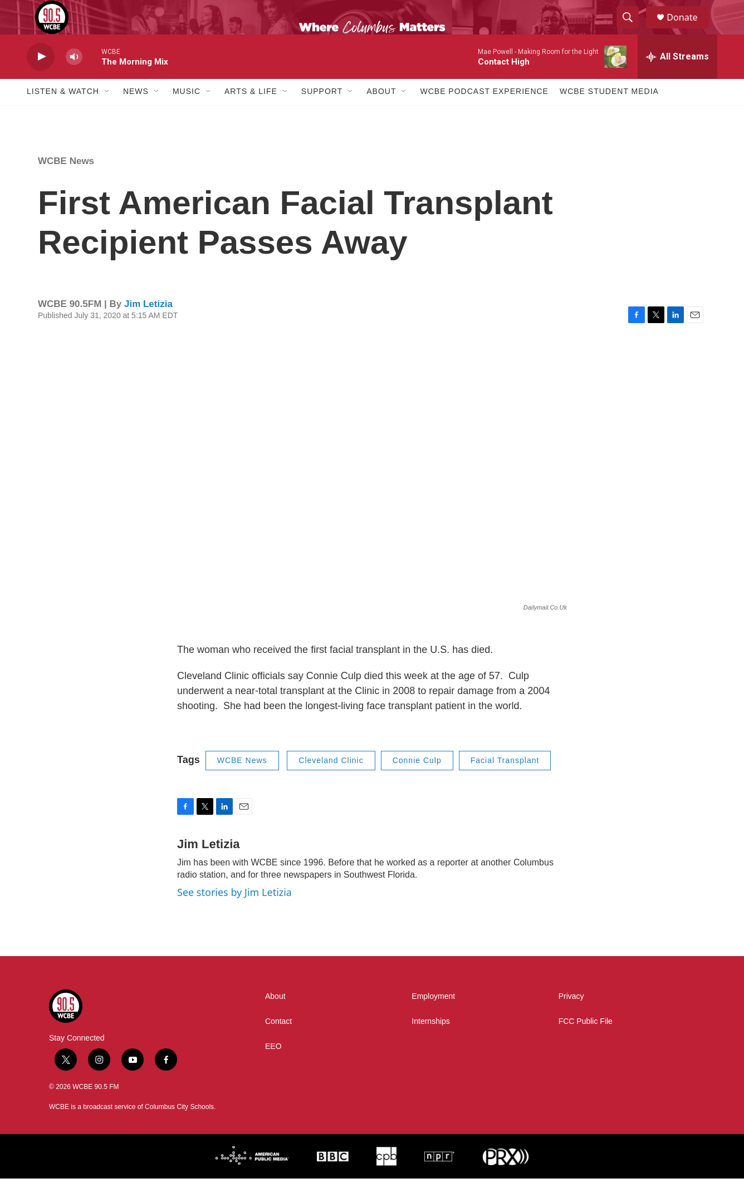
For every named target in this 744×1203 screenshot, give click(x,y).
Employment (433, 1021)
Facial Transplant (505, 784)
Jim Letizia (148, 328)
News (136, 115)
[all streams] (677, 80)
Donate (689, 29)
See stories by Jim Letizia (234, 916)
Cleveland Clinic (330, 784)
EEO (273, 1071)
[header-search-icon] (632, 29)
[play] (41, 81)
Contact (278, 1046)
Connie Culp (417, 784)
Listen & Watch (63, 115)
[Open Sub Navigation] (107, 115)
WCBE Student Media (609, 115)
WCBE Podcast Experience (484, 115)
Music (186, 115)
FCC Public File (586, 1046)
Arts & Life (250, 115)
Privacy (571, 1021)
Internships (430, 1046)
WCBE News (66, 185)
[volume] (74, 80)
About (381, 115)
